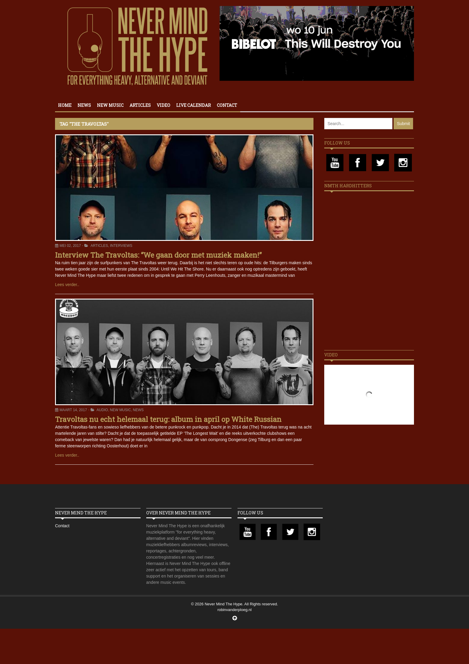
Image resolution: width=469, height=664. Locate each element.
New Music (110, 105)
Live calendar (193, 105)
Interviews (121, 246)
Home (64, 105)
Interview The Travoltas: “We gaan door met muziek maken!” (158, 255)
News (84, 105)
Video (163, 105)
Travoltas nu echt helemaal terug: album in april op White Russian (168, 419)
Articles (140, 105)
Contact (227, 105)
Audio (102, 410)
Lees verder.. (67, 284)
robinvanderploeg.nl (234, 609)
